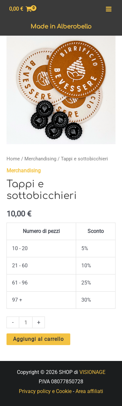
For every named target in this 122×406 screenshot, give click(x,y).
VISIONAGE (92, 372)
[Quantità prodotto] (26, 322)
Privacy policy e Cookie (45, 391)
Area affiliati (89, 391)
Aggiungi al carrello (38, 339)
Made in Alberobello (61, 26)
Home (13, 159)
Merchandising (40, 159)
